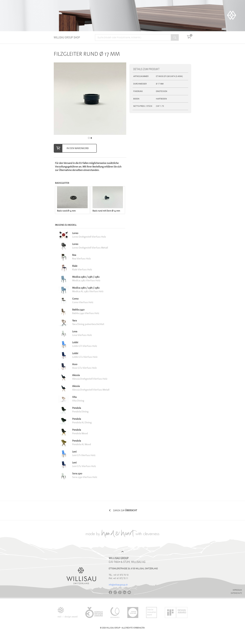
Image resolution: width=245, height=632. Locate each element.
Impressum (237, 590)
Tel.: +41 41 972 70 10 (118, 575)
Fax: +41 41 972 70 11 (118, 578)
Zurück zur (123, 510)
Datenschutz (236, 593)
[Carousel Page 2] (91, 138)
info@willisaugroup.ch (118, 584)
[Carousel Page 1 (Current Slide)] (89, 138)
